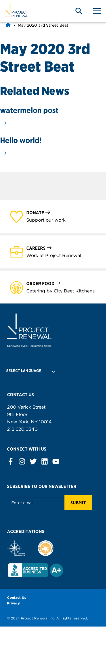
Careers (39, 248)
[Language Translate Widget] (28, 370)
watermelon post (29, 110)
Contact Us (16, 597)
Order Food (43, 283)
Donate (38, 212)
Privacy (13, 603)
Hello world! (21, 140)
